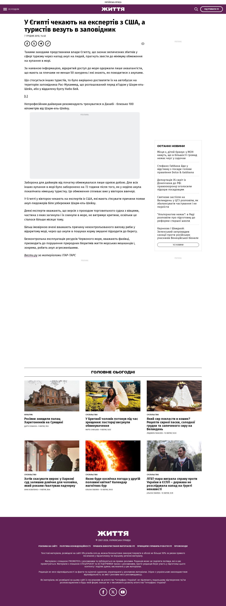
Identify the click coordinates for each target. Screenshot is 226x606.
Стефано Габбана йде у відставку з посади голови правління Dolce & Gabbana (175, 169)
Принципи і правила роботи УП (154, 546)
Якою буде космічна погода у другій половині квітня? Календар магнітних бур (113, 482)
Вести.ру (30, 255)
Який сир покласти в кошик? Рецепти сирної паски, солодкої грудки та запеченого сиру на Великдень (171, 424)
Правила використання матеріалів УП (114, 546)
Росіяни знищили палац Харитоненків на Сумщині (43, 420)
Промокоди (181, 546)
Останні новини (171, 146)
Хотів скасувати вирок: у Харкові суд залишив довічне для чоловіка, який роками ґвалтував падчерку (51, 482)
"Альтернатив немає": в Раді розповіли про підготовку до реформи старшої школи (176, 218)
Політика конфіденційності (75, 546)
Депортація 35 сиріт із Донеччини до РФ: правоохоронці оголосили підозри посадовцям (174, 184)
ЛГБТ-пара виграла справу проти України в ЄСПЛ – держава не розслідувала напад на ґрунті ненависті (172, 484)
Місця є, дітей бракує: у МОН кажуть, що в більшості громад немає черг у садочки (177, 155)
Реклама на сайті (47, 546)
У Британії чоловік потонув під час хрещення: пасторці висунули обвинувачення (112, 422)
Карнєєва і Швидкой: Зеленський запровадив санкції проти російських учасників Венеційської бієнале (178, 233)
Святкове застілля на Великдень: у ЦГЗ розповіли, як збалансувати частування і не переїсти (177, 201)
